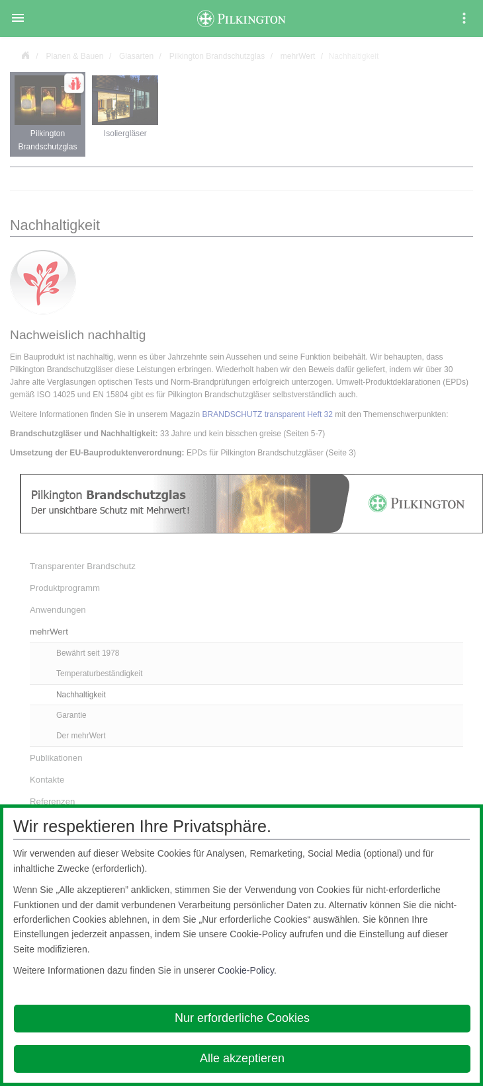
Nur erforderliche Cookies (242, 1018)
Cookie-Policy (246, 970)
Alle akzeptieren (242, 1058)
